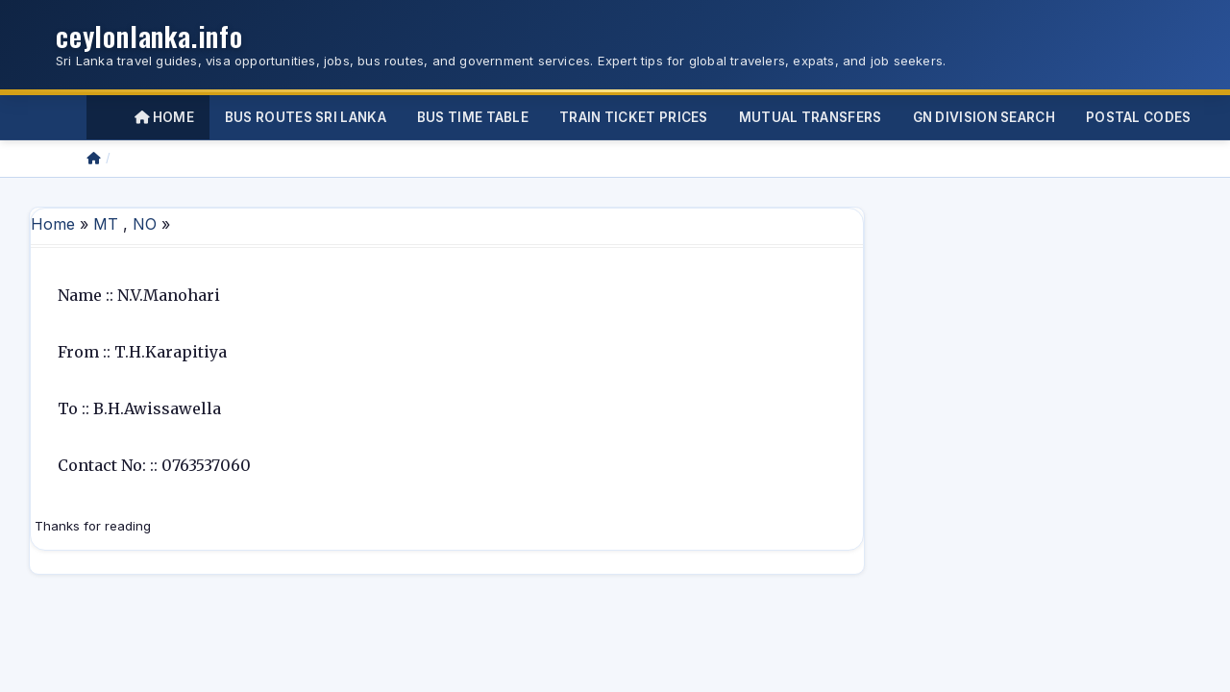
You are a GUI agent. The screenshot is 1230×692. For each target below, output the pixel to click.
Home (164, 117)
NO (145, 224)
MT (105, 224)
